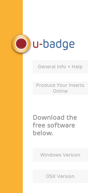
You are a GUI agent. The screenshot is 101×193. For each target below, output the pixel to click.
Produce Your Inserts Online (60, 88)
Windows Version (60, 155)
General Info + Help (60, 67)
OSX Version (60, 176)
